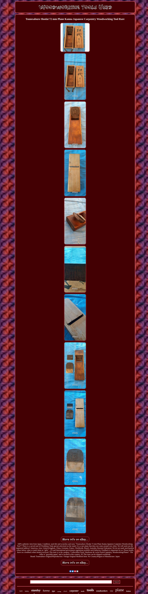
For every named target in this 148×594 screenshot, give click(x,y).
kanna (46, 590)
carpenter (74, 590)
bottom (128, 591)
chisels (65, 591)
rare (21, 591)
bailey (27, 591)
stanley (36, 590)
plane (119, 590)
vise (111, 591)
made (82, 591)
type (53, 591)
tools (90, 590)
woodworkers (102, 591)
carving (59, 591)
